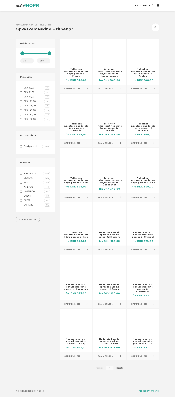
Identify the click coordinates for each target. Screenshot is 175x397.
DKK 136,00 (35, 119)
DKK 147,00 (35, 110)
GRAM (35, 200)
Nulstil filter (28, 219)
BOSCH (35, 195)
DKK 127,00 (35, 101)
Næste (120, 368)
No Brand (35, 186)
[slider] (22, 53)
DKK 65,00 (35, 92)
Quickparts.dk (35, 146)
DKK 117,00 (35, 114)
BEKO (35, 182)
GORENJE (35, 204)
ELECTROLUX (35, 173)
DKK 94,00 (35, 96)
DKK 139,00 (35, 105)
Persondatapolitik (149, 391)
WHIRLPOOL (35, 191)
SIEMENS (35, 177)
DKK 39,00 (35, 87)
